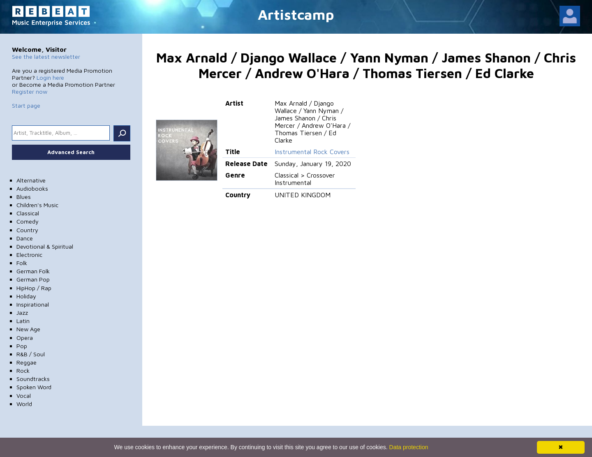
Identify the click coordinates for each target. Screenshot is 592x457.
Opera (24, 337)
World (24, 403)
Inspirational (32, 304)
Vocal (23, 395)
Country (27, 229)
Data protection (408, 447)
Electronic (29, 254)
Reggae (26, 362)
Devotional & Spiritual (44, 246)
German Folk (33, 271)
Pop (21, 345)
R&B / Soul (30, 354)
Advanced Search (71, 152)
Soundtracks (33, 378)
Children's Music (37, 204)
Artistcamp (296, 14)
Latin (23, 320)
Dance (24, 238)
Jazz (22, 312)
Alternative (31, 180)
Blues (23, 196)
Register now (29, 91)
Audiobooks (32, 188)
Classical (27, 213)
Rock (23, 370)
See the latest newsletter (46, 56)
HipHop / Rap (33, 287)
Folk (21, 262)
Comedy (27, 221)
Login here (50, 77)
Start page (26, 105)
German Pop (33, 279)
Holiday (26, 296)
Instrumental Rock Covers (312, 151)
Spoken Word (33, 386)
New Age (28, 328)
